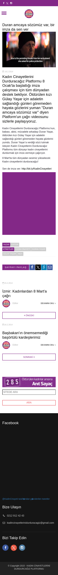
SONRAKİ (28, 357)
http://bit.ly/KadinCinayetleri (37, 168)
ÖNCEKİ (29, 315)
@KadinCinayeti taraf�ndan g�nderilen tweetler (26, 499)
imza (20, 254)
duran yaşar (38, 249)
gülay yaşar (9, 254)
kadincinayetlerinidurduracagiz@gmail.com (30, 522)
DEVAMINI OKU (48, 303)
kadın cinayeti (22, 249)
